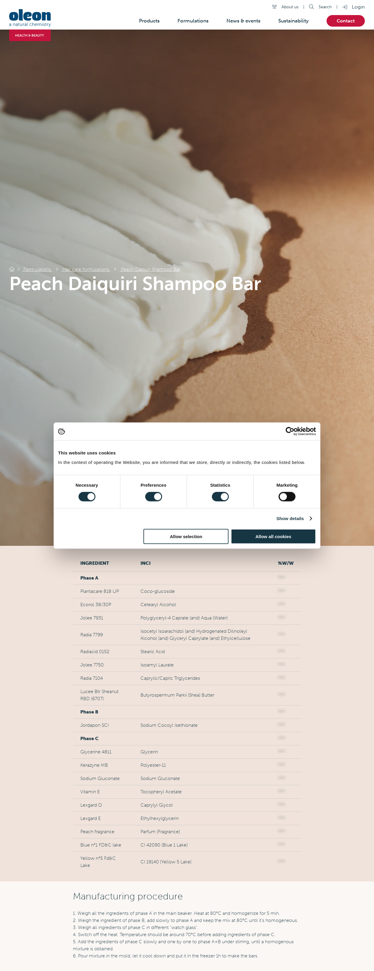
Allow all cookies (273, 536)
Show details (290, 518)
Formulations (37, 269)
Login (358, 7)
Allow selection (186, 536)
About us (290, 6)
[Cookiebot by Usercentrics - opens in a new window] (290, 431)
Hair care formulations (85, 269)
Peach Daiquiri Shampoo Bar (150, 269)
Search (325, 6)
